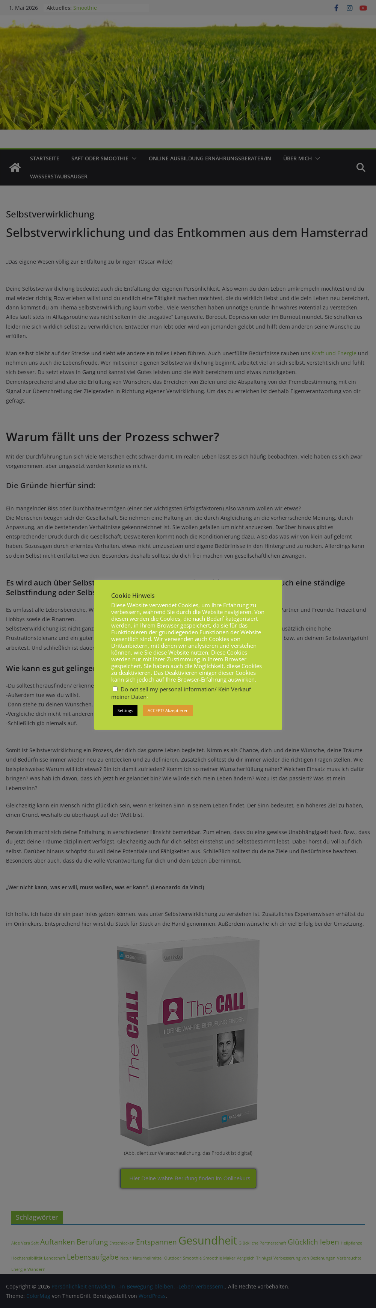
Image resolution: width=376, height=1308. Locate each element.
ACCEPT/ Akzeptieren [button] (168, 710)
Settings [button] (125, 710)
